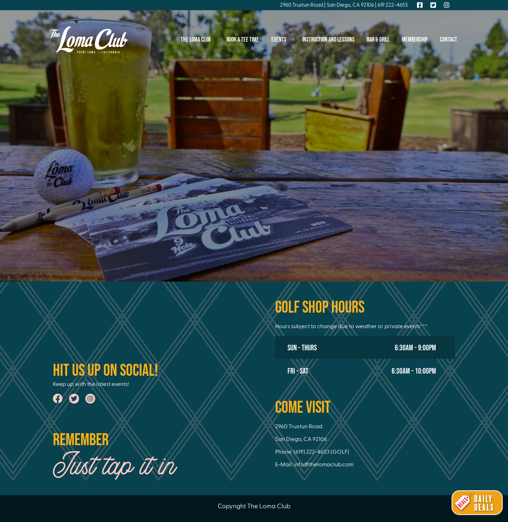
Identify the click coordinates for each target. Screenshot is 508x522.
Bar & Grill (378, 39)
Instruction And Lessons (328, 39)
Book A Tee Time (242, 39)
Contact (448, 39)
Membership (415, 39)
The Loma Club (197, 39)
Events (280, 39)
